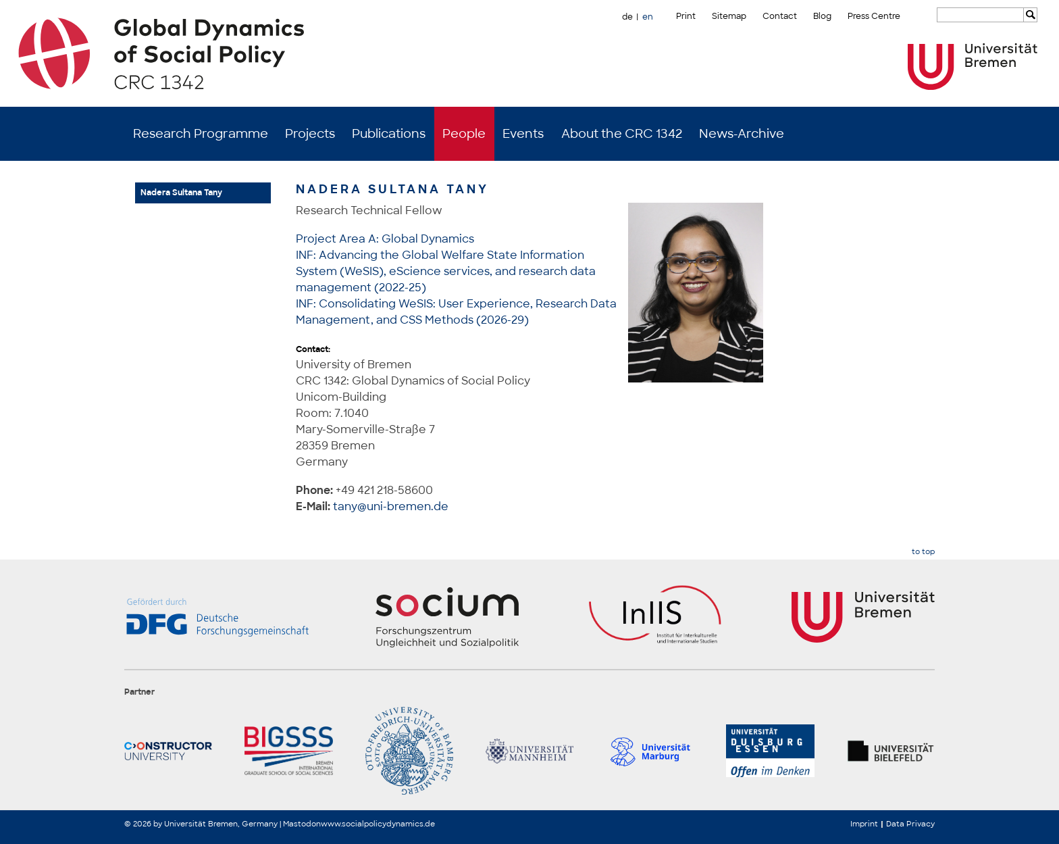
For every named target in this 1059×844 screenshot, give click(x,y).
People (464, 134)
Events (523, 134)
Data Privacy (910, 823)
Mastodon (302, 823)
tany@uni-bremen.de (390, 506)
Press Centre (874, 16)
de (627, 16)
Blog (822, 16)
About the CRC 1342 (621, 134)
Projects (310, 134)
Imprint (864, 823)
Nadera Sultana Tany (181, 192)
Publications (388, 134)
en (647, 16)
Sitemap (729, 16)
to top (923, 551)
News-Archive (741, 134)
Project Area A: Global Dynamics (385, 239)
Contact (780, 16)
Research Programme (200, 134)
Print (686, 16)
